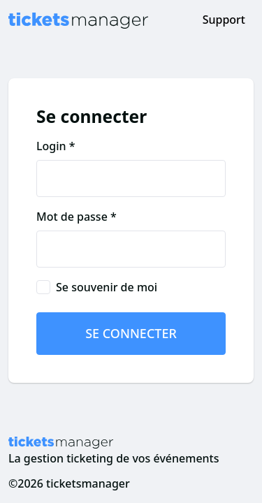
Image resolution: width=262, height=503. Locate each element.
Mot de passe (72, 216)
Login (51, 146)
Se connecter (131, 333)
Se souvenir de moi (106, 287)
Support (224, 19)
